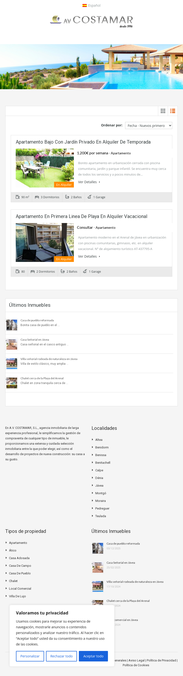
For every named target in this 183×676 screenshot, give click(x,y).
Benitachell (102, 462)
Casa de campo (20, 565)
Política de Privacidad (162, 660)
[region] (62, 635)
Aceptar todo (93, 656)
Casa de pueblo (20, 573)
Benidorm (102, 447)
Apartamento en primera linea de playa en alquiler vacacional (81, 216)
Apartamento (18, 543)
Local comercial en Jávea (122, 620)
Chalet (13, 581)
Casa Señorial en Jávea (34, 339)
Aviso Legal (136, 660)
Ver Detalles (89, 182)
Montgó (100, 493)
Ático (12, 550)
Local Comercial (20, 588)
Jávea (99, 485)
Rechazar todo (61, 656)
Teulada (100, 516)
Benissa (100, 455)
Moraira (100, 501)
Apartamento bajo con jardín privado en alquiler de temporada (83, 142)
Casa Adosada (19, 558)
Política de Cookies (136, 665)
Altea (98, 440)
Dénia (99, 478)
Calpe (99, 470)
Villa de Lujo (17, 596)
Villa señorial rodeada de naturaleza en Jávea (48, 359)
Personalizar (30, 656)
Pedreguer (102, 508)
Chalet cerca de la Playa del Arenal (42, 378)
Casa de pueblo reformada (37, 320)
